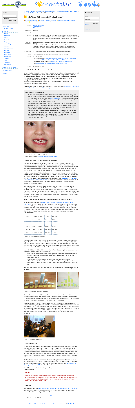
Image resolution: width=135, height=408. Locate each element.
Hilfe (4, 19)
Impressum (49, 403)
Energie (6, 42)
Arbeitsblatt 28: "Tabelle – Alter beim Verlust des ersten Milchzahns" (52, 60)
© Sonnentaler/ (37, 403)
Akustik (6, 33)
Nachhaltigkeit (7, 56)
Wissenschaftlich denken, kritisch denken (66, 11)
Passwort (87, 19)
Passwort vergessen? (87, 25)
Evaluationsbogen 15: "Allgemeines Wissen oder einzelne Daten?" (52, 63)
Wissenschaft (40, 11)
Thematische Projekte (9, 67)
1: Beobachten (36, 13)
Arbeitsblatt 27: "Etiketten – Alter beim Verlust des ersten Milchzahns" (61, 58)
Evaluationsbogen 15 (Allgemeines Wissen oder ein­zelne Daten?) (58, 388)
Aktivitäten (33, 11)
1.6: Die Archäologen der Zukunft (47, 20)
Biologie (6, 37)
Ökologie (6, 58)
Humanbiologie (8, 44)
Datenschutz (63, 403)
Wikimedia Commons (43, 156)
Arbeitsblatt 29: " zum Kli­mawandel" (61, 61)
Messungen (7, 52)
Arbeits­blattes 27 (55, 98)
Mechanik (6, 50)
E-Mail (86, 16)
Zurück (51, 395)
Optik (5, 60)
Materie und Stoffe (8, 48)
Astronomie (7, 35)
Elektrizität (6, 39)
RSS (68, 403)
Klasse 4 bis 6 (27, 13)
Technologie (7, 62)
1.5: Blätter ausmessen (31, 20)
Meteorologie (7, 54)
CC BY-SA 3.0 (53, 156)
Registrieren (87, 29)
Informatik (6, 46)
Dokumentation (7, 70)
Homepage (26, 11)
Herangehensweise (50, 11)
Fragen (4, 73)
